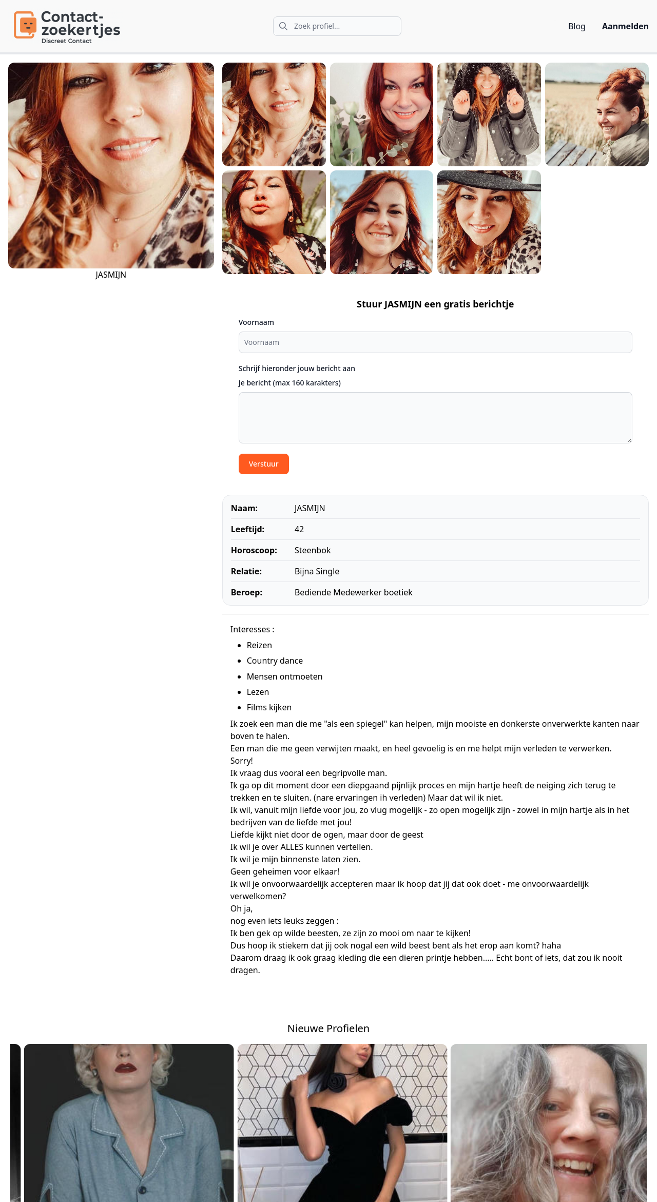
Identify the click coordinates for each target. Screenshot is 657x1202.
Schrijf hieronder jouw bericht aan (297, 368)
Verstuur (264, 464)
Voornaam (256, 322)
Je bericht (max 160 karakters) (290, 382)
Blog (577, 26)
